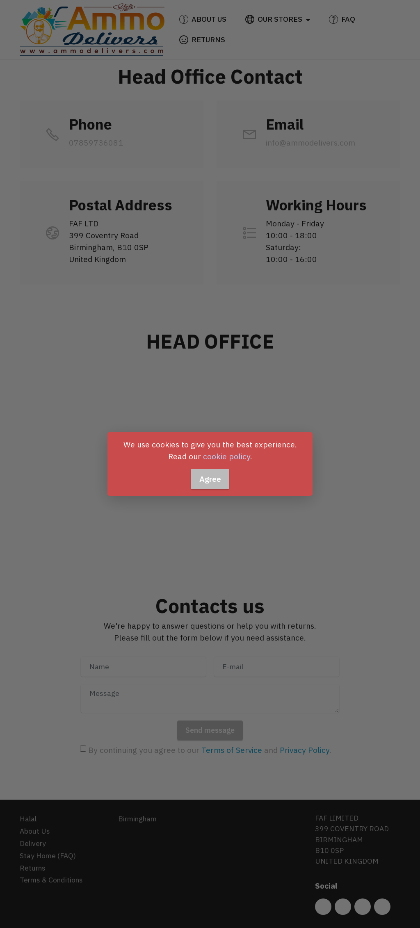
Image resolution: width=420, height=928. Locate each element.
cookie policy (226, 456)
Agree (210, 479)
